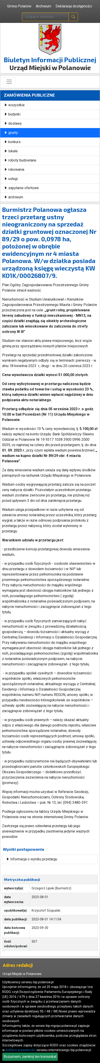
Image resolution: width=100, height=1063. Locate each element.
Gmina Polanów (19, 6)
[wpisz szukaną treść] (45, 17)
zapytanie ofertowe (21, 188)
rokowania (14, 169)
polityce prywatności (21, 1050)
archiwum (13, 197)
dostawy (13, 123)
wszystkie (14, 105)
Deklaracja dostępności (74, 6)
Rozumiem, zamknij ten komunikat (30, 1056)
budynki (12, 114)
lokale (11, 151)
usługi (11, 179)
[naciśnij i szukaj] (73, 17)
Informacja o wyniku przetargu (31, 859)
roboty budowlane (20, 160)
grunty (11, 133)
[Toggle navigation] (9, 81)
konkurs (12, 142)
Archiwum (43, 6)
